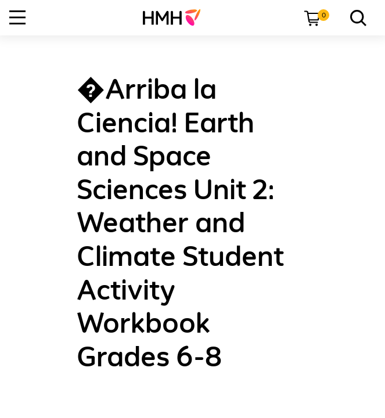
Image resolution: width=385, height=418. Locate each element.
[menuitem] (176, 17)
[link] (176, 17)
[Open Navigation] (17, 17)
